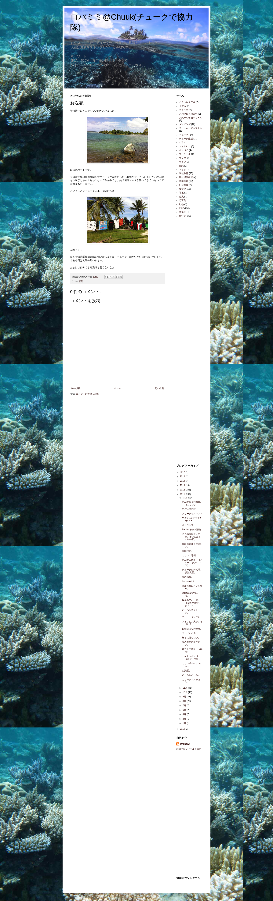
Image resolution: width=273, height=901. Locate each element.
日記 (81, 281)
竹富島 (182, 200)
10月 (185, 692)
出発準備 (183, 185)
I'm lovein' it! (188, 581)
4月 (185, 714)
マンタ (182, 158)
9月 (185, 696)
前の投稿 (159, 388)
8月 (185, 701)
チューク (183, 135)
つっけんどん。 (190, 633)
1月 (185, 723)
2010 (183, 728)
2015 (183, 480)
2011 (183, 494)
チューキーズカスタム (190, 128)
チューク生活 (186, 138)
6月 (185, 710)
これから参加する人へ (190, 118)
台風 (181, 196)
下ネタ (182, 169)
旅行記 (182, 216)
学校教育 (183, 173)
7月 (185, 705)
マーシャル (185, 154)
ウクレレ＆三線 (187, 102)
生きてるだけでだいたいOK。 (192, 519)
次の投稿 (75, 388)
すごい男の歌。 (190, 509)
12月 (185, 498)
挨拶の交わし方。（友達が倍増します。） (191, 603)
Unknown (185, 744)
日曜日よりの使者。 (192, 628)
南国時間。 (187, 551)
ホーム (117, 388)
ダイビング (185, 124)
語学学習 (183, 181)
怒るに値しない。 (191, 637)
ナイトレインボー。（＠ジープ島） (192, 657)
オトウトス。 (189, 525)
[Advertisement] (187, 280)
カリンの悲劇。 (190, 555)
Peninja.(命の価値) (191, 529)
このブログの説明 (188, 114)
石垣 (181, 192)
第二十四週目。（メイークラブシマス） (192, 562)
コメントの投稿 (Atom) (87, 394)
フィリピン (185, 146)
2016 (183, 476)
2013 (183, 485)
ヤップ (182, 161)
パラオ (182, 142)
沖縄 (181, 165)
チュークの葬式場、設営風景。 (192, 571)
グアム (182, 106)
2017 (183, 472)
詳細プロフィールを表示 (188, 749)
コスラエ (183, 110)
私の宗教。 (187, 577)
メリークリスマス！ (192, 513)
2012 (183, 489)
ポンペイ (183, 150)
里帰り (182, 212)
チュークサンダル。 (192, 617)
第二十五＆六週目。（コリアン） (192, 503)
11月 (185, 688)
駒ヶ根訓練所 (186, 177)
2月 (185, 718)
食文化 (182, 189)
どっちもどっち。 (191, 675)
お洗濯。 (186, 670)
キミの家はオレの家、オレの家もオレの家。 (191, 537)
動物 (181, 204)
